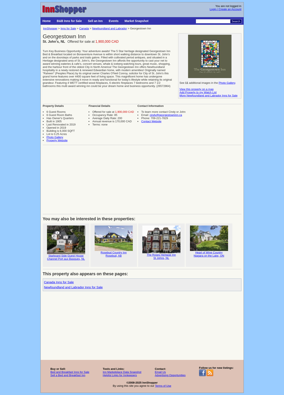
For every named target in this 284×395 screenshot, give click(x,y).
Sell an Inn (95, 21)
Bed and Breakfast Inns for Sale (69, 372)
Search (235, 21)
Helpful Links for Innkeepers (120, 375)
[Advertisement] (142, 178)
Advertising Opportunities (170, 375)
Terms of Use (163, 385)
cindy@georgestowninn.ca (166, 115)
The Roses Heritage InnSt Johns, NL (161, 243)
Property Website (57, 140)
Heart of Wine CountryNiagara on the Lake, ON (209, 241)
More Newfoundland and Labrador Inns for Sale (209, 95)
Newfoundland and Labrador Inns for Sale (73, 287)
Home (47, 21)
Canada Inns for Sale (59, 282)
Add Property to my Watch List (198, 92)
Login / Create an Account (225, 9)
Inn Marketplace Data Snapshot (122, 372)
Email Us (160, 372)
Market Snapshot (136, 21)
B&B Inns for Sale (69, 21)
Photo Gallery (227, 82)
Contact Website (151, 121)
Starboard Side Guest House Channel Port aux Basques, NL (66, 243)
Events (114, 21)
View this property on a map (197, 89)
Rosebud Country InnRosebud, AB (114, 241)
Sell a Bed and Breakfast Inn (67, 375)
